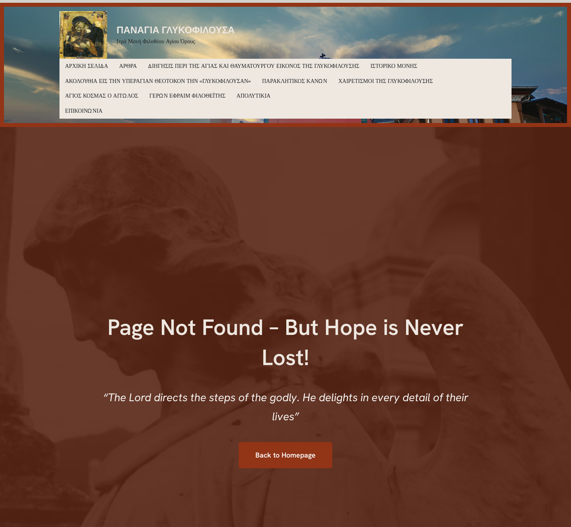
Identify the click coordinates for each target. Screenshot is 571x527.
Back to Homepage (285, 455)
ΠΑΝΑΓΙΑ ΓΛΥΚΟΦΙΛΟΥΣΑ (176, 29)
